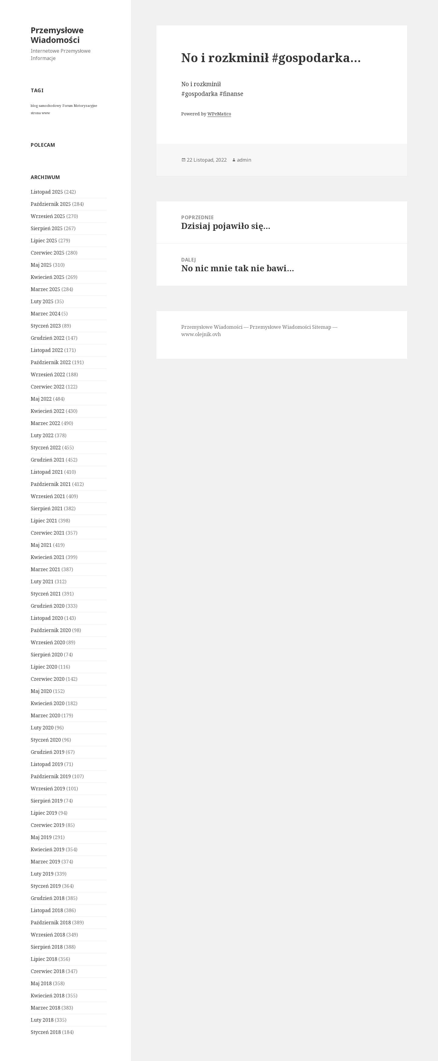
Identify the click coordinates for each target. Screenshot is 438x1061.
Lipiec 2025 (44, 240)
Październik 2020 (51, 630)
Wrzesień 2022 (48, 374)
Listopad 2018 (47, 910)
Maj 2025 (41, 265)
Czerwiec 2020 (47, 679)
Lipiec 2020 (44, 666)
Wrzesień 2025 (48, 216)
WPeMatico (219, 114)
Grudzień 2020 (47, 606)
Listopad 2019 (47, 764)
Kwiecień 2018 (47, 995)
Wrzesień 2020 (48, 642)
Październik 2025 (51, 204)
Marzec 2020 (45, 715)
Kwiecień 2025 (47, 277)
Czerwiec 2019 (47, 825)
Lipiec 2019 (44, 813)
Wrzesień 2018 (48, 934)
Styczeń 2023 (46, 325)
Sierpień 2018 (47, 946)
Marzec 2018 (45, 1007)
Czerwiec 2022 (47, 386)
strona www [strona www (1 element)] (40, 113)
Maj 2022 (41, 398)
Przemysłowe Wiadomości (57, 34)
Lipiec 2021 (44, 520)
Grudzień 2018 (47, 898)
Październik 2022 (51, 362)
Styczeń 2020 (46, 739)
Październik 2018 (51, 922)
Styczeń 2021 (46, 593)
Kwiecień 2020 (47, 703)
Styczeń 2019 (46, 886)
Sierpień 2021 (47, 508)
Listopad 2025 (47, 191)
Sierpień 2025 (47, 228)
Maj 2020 (41, 691)
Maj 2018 (41, 983)
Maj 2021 (41, 545)
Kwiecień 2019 (47, 849)
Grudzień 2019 (47, 752)
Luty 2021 (42, 581)
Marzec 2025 (45, 289)
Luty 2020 (42, 727)
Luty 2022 (42, 435)
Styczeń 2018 (46, 1032)
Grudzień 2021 (47, 459)
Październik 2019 (51, 776)
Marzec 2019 (45, 861)
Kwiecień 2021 (47, 557)
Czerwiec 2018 (47, 971)
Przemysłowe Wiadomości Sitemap (290, 327)
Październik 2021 (51, 484)
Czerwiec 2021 (47, 532)
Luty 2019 (42, 873)
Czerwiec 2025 (47, 252)
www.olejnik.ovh (201, 334)
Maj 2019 (41, 837)
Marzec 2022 (45, 423)
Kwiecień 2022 (47, 411)
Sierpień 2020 (47, 654)
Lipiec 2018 (44, 959)
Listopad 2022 (47, 350)
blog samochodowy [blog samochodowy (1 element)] (46, 106)
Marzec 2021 (45, 569)
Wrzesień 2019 (48, 788)
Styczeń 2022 (46, 447)
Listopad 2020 (47, 618)
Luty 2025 (42, 301)
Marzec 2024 (45, 313)
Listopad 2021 (47, 472)
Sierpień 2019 (47, 800)
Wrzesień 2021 (48, 496)
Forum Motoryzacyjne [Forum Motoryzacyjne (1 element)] (79, 106)
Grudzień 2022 (47, 338)
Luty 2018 (42, 1020)
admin (244, 159)
